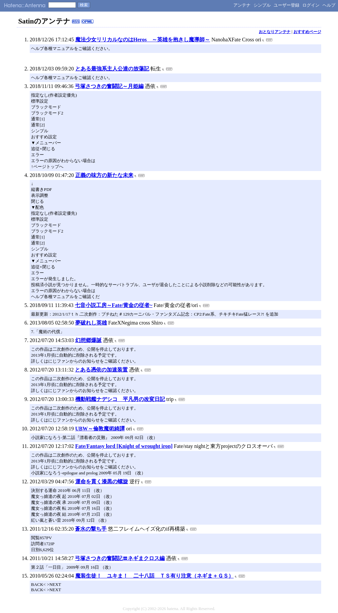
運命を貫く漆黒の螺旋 (101, 481)
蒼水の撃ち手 (91, 529)
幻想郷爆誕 (88, 340)
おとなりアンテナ (274, 31)
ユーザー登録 (286, 5)
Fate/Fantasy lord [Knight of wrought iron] (124, 446)
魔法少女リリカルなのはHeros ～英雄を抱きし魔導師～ (142, 39)
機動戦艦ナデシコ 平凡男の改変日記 (120, 399)
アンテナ (242, 5)
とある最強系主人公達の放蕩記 (112, 68)
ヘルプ (328, 5)
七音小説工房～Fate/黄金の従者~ (113, 305)
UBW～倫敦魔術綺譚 (100, 428)
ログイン (311, 5)
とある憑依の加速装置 (101, 369)
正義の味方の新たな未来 (104, 175)
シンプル (262, 5)
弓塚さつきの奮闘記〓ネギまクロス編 (120, 558)
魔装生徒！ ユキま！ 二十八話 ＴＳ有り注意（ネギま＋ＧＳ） (154, 576)
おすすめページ (307, 31)
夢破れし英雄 (91, 323)
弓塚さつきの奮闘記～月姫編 (109, 86)
